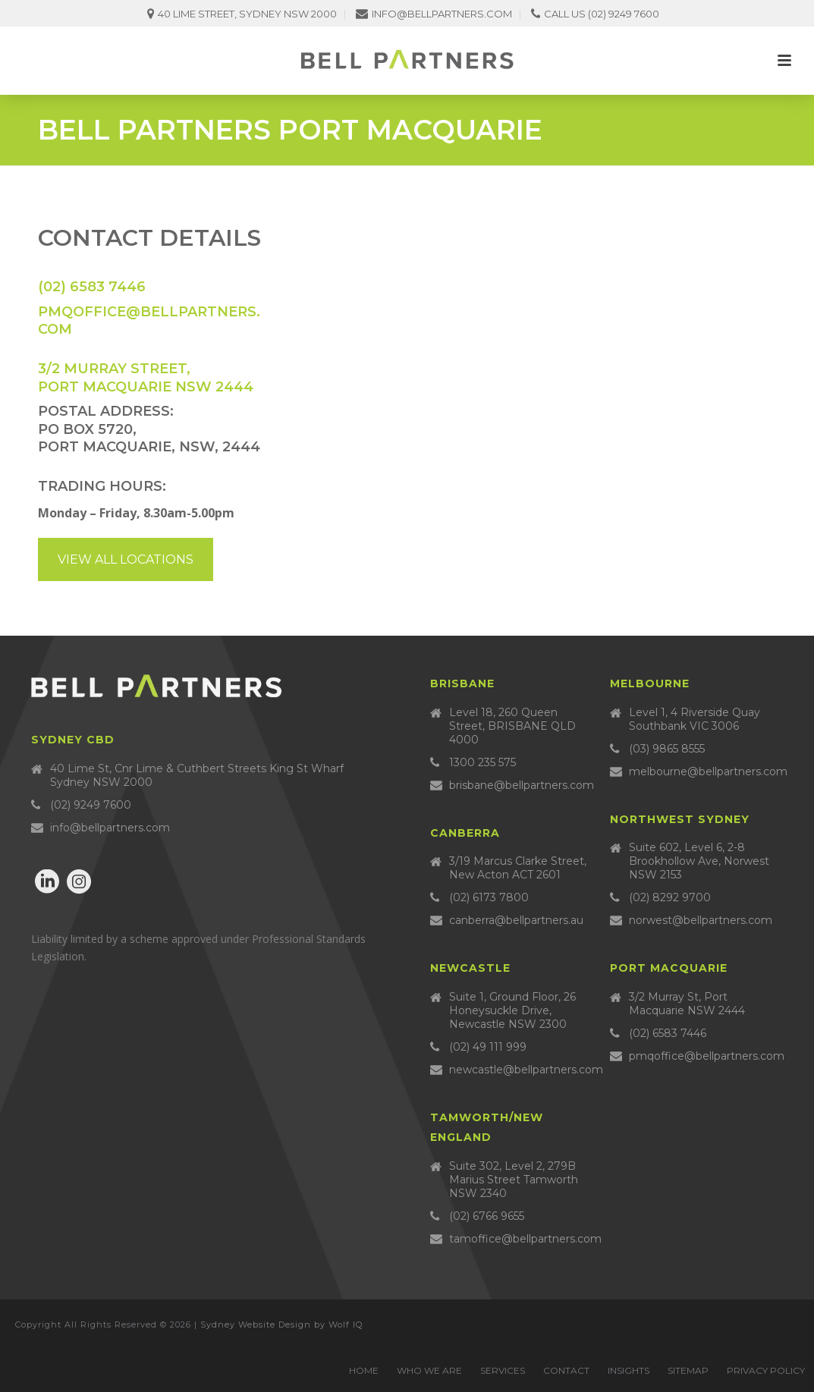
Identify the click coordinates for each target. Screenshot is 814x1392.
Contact (566, 1370)
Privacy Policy (766, 1370)
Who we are (429, 1370)
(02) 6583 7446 (92, 286)
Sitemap (688, 1370)
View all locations (125, 559)
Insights (628, 1370)
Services (502, 1370)
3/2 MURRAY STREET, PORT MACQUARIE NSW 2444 (145, 377)
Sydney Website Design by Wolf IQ (281, 1324)
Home (364, 1370)
